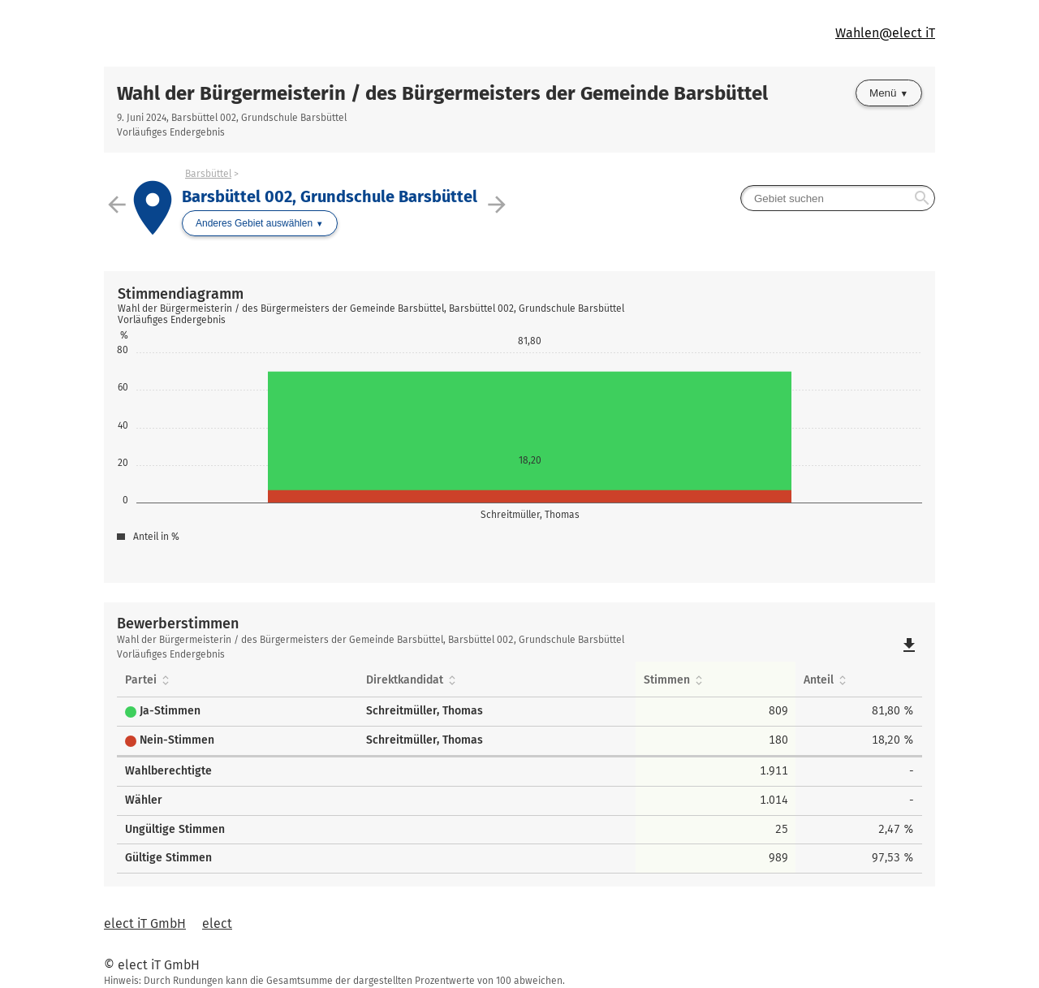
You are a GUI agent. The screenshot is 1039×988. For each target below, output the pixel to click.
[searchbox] (837, 198)
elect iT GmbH (145, 923)
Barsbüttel (208, 173)
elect (217, 923)
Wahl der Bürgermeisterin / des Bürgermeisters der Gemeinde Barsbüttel (442, 93)
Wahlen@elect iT (885, 33)
